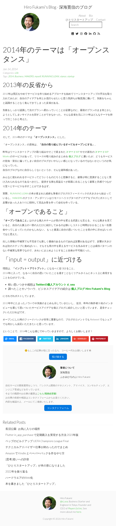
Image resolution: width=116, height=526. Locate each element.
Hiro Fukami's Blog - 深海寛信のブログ (58, 7)
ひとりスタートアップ (79, 19)
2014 (11, 76)
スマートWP (73, 151)
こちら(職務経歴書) (47, 393)
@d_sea (64, 501)
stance (63, 76)
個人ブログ (75, 156)
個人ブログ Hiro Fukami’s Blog (90, 288)
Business (18, 76)
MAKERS (29, 76)
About (82, 15)
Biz (91, 15)
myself (37, 76)
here (78, 511)
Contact (101, 19)
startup (70, 76)
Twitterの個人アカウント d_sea (55, 284)
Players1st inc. (75, 508)
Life (16, 72)
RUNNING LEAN (50, 76)
